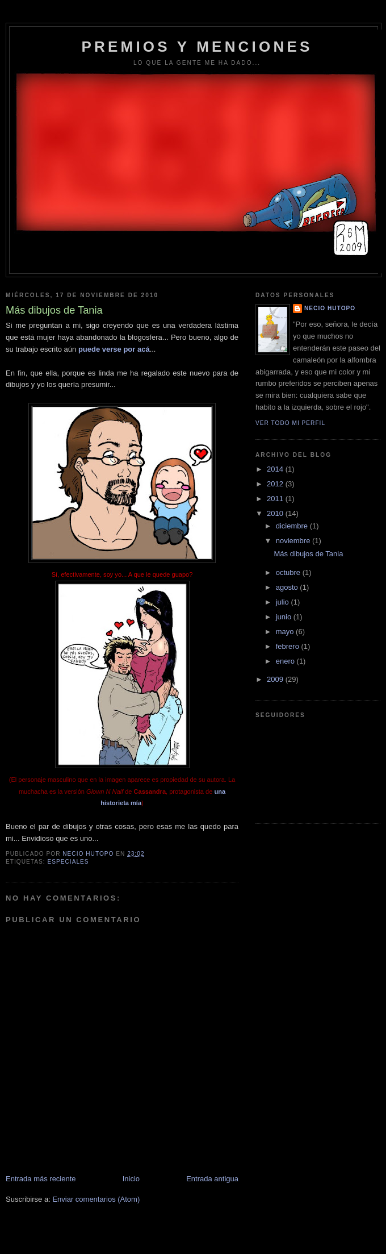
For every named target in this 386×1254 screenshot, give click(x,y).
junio (284, 617)
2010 (276, 513)
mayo (286, 631)
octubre (289, 572)
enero (286, 661)
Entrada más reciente (41, 1178)
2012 (276, 484)
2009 (276, 679)
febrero (288, 646)
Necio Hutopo (329, 308)
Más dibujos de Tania (308, 553)
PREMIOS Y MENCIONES (196, 46)
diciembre (293, 526)
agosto (288, 587)
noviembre (294, 540)
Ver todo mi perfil (290, 423)
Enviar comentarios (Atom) (96, 1199)
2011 (276, 498)
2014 (276, 469)
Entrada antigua (212, 1178)
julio (283, 602)
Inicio (131, 1178)
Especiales (68, 862)
